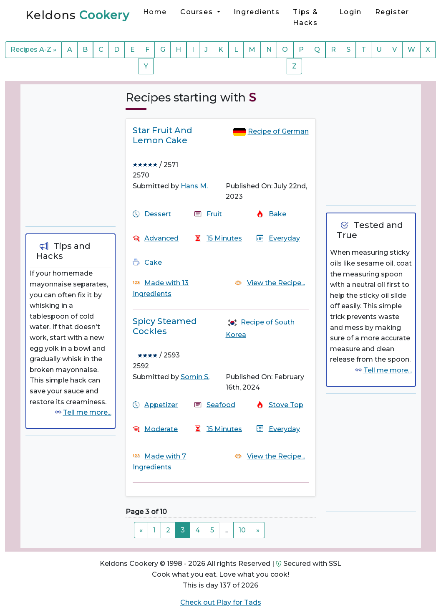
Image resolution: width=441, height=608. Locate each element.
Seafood (221, 405)
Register (392, 12)
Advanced (161, 238)
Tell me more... (87, 412)
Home (155, 12)
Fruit (214, 214)
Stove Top (286, 405)
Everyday (284, 238)
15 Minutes (224, 238)
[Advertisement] (88, 157)
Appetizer (161, 405)
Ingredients (257, 12)
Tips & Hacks (305, 17)
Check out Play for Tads (220, 602)
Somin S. (195, 377)
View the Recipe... (276, 283)
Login (350, 12)
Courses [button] (197, 12)
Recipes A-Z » (33, 49)
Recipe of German (278, 131)
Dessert (157, 214)
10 (242, 530)
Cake (153, 262)
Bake (277, 214)
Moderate (161, 429)
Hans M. (194, 186)
